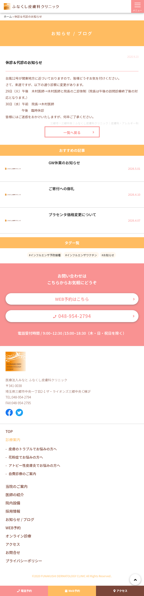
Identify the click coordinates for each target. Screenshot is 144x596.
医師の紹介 (15, 494)
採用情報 (13, 511)
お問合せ (13, 552)
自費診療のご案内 (22, 473)
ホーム (8, 16)
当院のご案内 (17, 486)
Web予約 (72, 590)
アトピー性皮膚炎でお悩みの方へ (34, 465)
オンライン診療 (18, 536)
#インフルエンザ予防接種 (45, 255)
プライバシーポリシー (24, 560)
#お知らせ (108, 255)
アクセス (120, 590)
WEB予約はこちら (72, 299)
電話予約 (24, 590)
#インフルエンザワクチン (81, 255)
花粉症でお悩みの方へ (25, 457)
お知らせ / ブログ (20, 519)
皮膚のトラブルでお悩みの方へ (32, 448)
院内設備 (13, 503)
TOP (9, 431)
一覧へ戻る (72, 132)
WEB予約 (13, 527)
